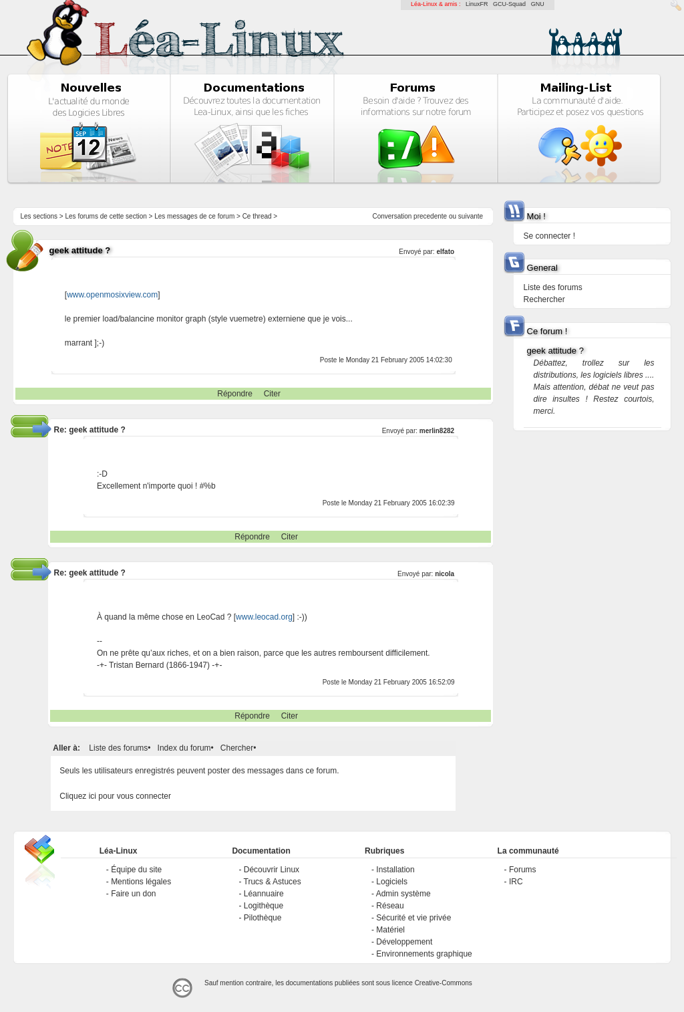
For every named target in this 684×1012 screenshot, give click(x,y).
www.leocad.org (264, 617)
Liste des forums (118, 748)
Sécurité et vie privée (413, 917)
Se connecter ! (549, 236)
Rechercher (544, 299)
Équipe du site (136, 869)
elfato (445, 251)
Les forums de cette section (105, 216)
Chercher (236, 748)
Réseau (389, 905)
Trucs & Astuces (272, 881)
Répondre (234, 393)
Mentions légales (141, 881)
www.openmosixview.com (112, 294)
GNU (537, 4)
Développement (404, 941)
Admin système (403, 893)
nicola (444, 574)
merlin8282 (436, 430)
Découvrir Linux (271, 869)
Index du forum (184, 748)
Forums (522, 869)
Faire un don (133, 893)
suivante (470, 216)
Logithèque (263, 905)
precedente (430, 216)
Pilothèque (263, 917)
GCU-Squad (509, 4)
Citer (272, 393)
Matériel (390, 929)
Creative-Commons (443, 983)
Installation (395, 869)
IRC (516, 881)
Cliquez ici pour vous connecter (115, 796)
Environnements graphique (424, 954)
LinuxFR (477, 4)
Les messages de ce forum (194, 216)
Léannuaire (264, 893)
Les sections (38, 216)
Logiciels (391, 881)
